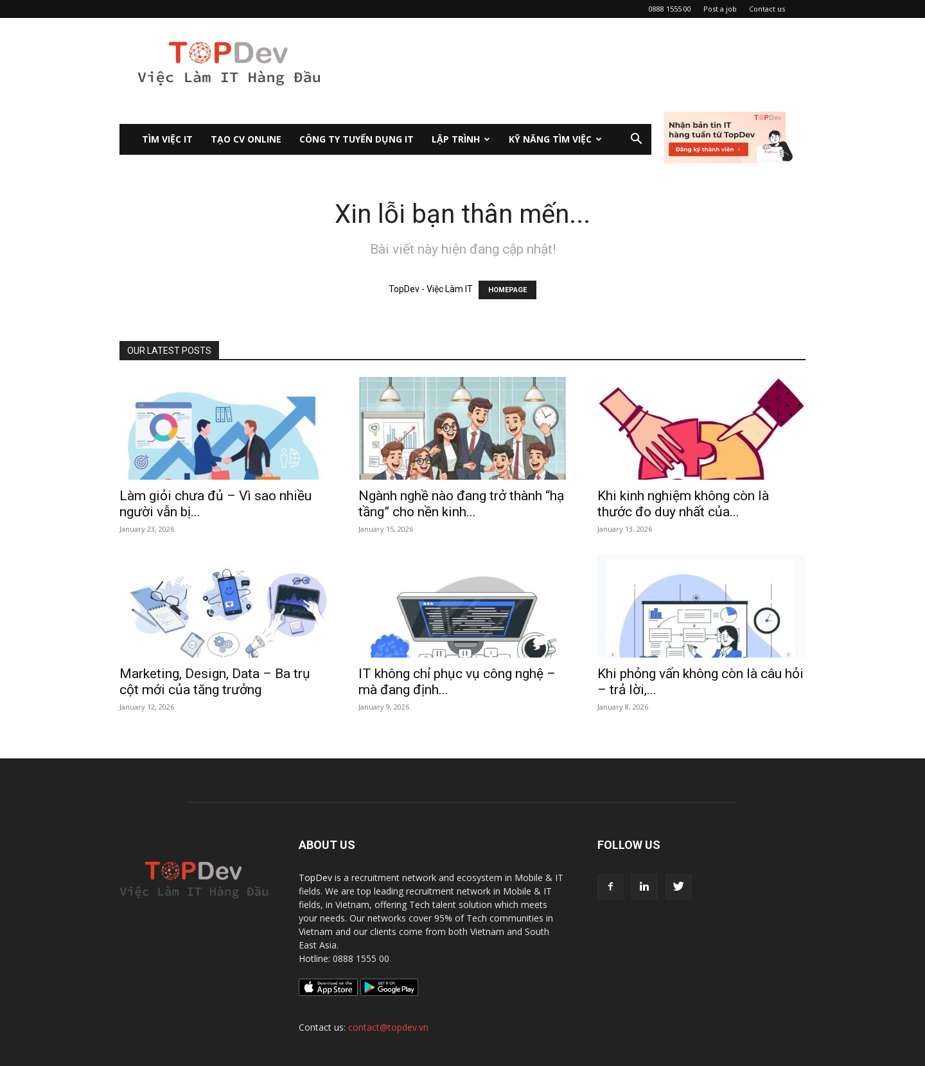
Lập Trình (461, 139)
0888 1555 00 (670, 8)
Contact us (767, 8)
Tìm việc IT (167, 139)
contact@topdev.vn (388, 1027)
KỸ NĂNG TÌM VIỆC (555, 139)
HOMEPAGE (507, 290)
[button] (636, 140)
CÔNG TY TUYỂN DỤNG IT (356, 139)
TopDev (315, 877)
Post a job (720, 8)
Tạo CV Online (246, 139)
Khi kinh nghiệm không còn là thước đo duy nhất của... (683, 504)
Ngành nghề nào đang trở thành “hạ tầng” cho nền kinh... (461, 504)
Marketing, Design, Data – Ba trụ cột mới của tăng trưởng (214, 681)
